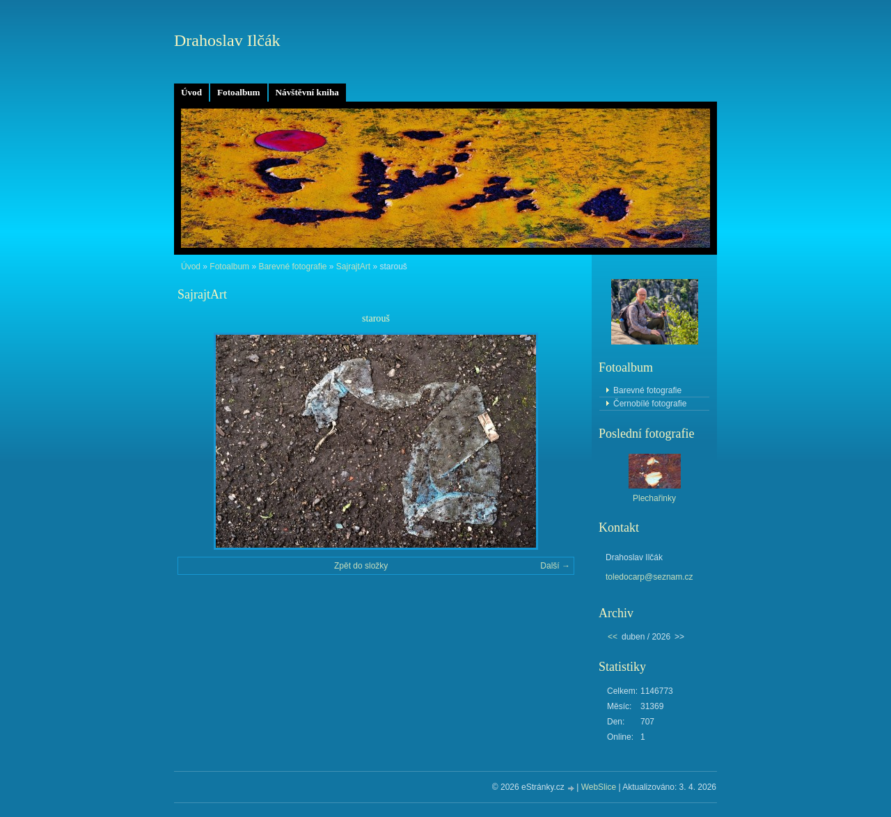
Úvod (191, 92)
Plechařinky (654, 498)
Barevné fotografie (292, 266)
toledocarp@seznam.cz (649, 577)
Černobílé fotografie (649, 403)
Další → (555, 566)
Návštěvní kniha (307, 92)
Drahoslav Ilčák (227, 40)
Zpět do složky (361, 566)
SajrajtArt (353, 266)
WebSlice (598, 787)
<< (612, 637)
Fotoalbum (238, 92)
